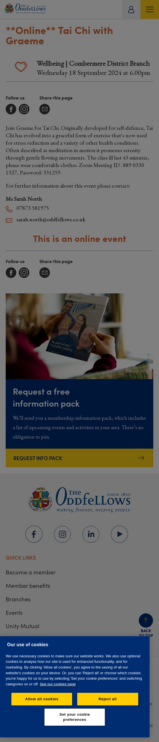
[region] (75, 686)
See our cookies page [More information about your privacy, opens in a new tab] (58, 684)
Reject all (108, 699)
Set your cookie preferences (75, 717)
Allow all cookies (41, 699)
